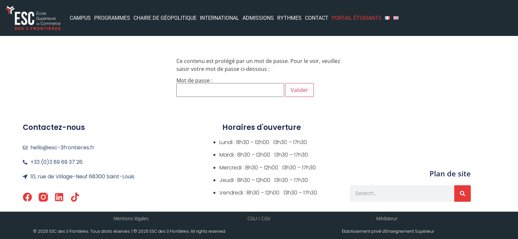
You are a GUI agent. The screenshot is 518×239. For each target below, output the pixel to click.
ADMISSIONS (258, 18)
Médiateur (386, 218)
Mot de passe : (230, 87)
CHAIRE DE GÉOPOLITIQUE (165, 18)
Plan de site (450, 173)
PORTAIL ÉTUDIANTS (357, 18)
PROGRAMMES (112, 18)
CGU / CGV (258, 218)
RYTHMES (289, 18)
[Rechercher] (462, 193)
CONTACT (316, 18)
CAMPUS (80, 18)
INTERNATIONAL (219, 18)
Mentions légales (131, 218)
